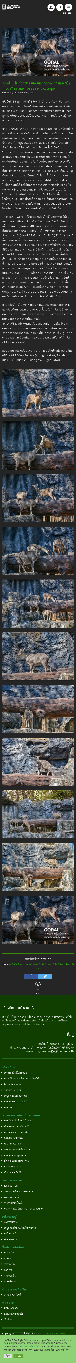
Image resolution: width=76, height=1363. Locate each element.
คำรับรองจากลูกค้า (13, 1314)
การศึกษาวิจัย (11, 1222)
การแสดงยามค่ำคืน (13, 1138)
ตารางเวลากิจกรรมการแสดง (18, 1191)
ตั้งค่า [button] (8, 1356)
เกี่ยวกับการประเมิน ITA (16, 1102)
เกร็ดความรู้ (10, 1234)
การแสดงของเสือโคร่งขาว (17, 1149)
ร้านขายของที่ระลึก (13, 1172)
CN (69, 13)
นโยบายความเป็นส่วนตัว (30, 1346)
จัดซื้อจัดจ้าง (10, 1276)
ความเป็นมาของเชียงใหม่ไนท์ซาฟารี (21, 1079)
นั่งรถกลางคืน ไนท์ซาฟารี (16, 1132)
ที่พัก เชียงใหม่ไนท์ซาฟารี (16, 1161)
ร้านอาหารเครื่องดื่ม (13, 1203)
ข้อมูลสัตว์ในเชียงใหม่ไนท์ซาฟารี (20, 1228)
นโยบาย (8, 1107)
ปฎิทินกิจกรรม (11, 1308)
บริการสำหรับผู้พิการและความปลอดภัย (23, 1209)
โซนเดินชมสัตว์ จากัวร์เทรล (17, 1121)
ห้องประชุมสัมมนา (13, 1167)
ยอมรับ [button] (18, 1356)
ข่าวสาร (8, 1258)
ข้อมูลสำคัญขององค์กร (15, 1096)
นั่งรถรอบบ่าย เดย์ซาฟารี (16, 1126)
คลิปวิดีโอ (9, 1253)
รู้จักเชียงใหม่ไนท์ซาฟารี (15, 1073)
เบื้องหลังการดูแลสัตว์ (15, 1155)
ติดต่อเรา (8, 1320)
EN (64, 13)
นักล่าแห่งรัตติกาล (13, 1144)
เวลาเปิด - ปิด (11, 1186)
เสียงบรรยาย (10, 1239)
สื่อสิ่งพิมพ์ (9, 1264)
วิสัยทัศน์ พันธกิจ (12, 1090)
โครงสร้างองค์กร (12, 1084)
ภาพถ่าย (8, 1270)
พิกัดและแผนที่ (11, 1197)
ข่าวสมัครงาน (10, 1281)
